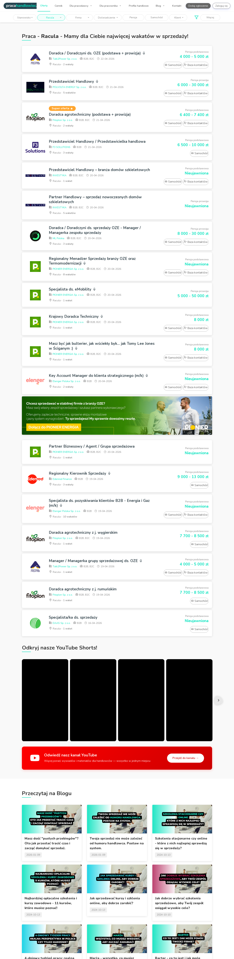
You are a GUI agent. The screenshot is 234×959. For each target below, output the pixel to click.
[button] (24, 17)
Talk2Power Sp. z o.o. (63, 59)
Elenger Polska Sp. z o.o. (65, 381)
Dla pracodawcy (79, 6)
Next (218, 700)
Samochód (157, 17)
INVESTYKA (57, 175)
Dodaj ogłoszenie (198, 6)
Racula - (61, 64)
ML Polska (56, 238)
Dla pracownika (109, 6)
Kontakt (176, 6)
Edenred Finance (60, 479)
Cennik (58, 6)
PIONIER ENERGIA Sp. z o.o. (66, 269)
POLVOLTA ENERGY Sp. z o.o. (67, 87)
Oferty (44, 5)
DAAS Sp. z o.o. (60, 623)
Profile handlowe (139, 6)
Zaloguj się (221, 6)
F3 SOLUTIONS (59, 147)
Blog (159, 6)
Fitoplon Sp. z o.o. (61, 120)
